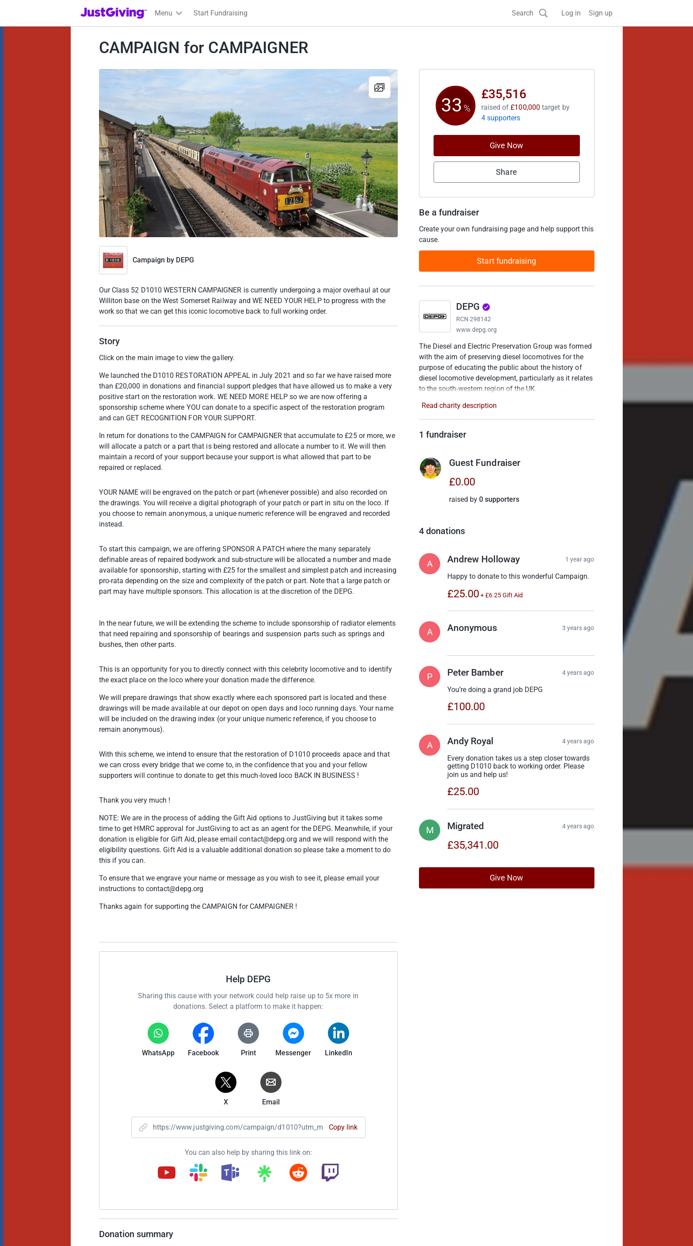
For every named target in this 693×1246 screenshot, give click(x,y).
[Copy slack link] (198, 1173)
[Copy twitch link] (330, 1173)
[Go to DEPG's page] (435, 316)
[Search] (530, 13)
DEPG (185, 260)
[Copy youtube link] (166, 1173)
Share (506, 172)
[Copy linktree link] (264, 1176)
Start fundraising (506, 260)
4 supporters (501, 118)
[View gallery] (380, 87)
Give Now (507, 145)
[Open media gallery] (248, 153)
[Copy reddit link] (298, 1173)
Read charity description (459, 405)
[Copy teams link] (230, 1173)
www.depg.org (476, 329)
